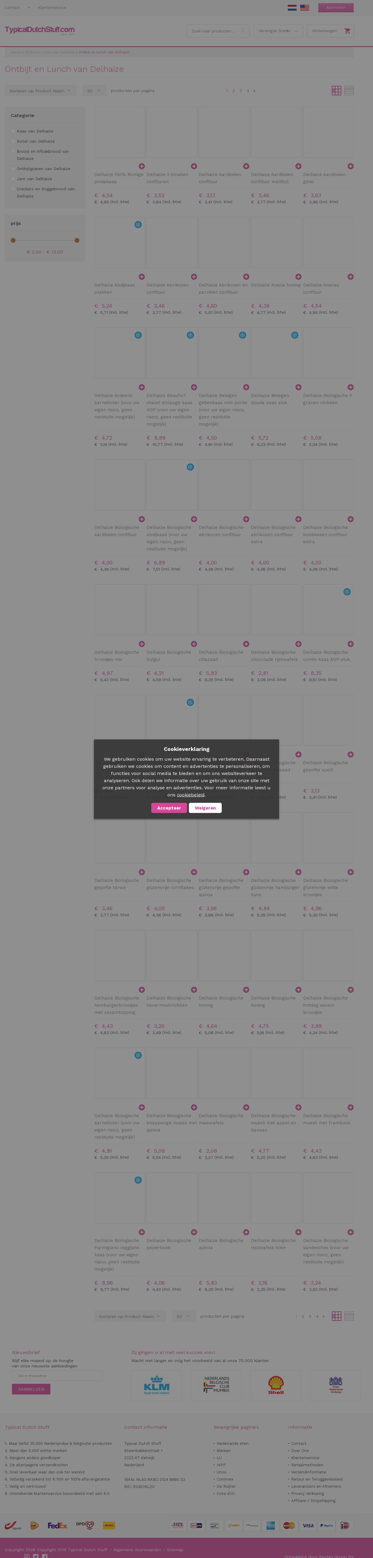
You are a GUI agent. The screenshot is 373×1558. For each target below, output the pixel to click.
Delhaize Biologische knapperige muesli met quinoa (172, 1123)
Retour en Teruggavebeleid (317, 1479)
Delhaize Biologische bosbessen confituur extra (325, 534)
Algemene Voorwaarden (137, 1549)
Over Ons (300, 1450)
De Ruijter (226, 1486)
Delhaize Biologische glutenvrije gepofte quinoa (221, 887)
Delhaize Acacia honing (276, 285)
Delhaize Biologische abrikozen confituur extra (273, 534)
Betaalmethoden (307, 1465)
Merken (224, 1450)
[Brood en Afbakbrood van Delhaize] (45, 155)
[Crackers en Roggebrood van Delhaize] (45, 192)
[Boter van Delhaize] (33, 141)
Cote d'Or (226, 1493)
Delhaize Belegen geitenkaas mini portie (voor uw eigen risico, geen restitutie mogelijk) (223, 410)
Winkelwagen (324, 31)
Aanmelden (335, 8)
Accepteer (169, 807)
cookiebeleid (190, 794)
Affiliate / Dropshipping (313, 1500)
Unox (221, 1472)
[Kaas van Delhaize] (32, 131)
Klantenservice (52, 7)
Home (16, 52)
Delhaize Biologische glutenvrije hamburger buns (275, 887)
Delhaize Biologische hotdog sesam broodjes (325, 1005)
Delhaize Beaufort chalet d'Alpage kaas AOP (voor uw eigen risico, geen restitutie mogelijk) (169, 410)
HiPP (221, 1465)
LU (219, 1458)
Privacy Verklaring (307, 1493)
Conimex (225, 1479)
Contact (12, 7)
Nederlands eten (233, 1443)
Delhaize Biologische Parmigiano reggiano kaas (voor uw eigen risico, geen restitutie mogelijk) (117, 1255)
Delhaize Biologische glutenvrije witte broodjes (325, 887)
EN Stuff (304, 8)
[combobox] (218, 31)
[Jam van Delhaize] (31, 178)
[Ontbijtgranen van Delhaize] (40, 168)
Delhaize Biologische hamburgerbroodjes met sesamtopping (116, 1005)
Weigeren (205, 807)
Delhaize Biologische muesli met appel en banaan (273, 1123)
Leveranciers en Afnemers (316, 1486)
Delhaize (32, 52)
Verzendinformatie (308, 1472)
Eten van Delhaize (59, 52)
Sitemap (175, 1549)
